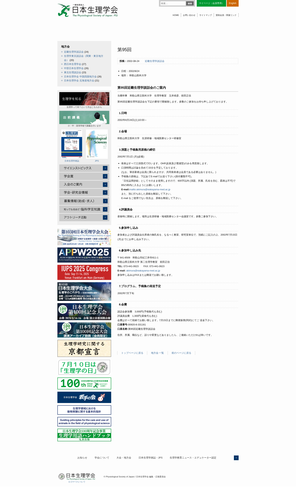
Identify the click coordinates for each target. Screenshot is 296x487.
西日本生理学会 (72, 64)
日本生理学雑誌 (71, 145)
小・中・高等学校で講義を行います (84, 119)
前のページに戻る (181, 352)
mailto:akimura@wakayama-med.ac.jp (149, 189)
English (232, 3)
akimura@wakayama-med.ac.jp (143, 270)
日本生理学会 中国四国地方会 (80, 76)
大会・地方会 (123, 457)
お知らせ (82, 457)
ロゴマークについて (76, 482)
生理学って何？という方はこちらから (84, 100)
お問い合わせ (189, 15)
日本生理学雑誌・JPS (151, 457)
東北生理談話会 (72, 72)
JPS (97, 145)
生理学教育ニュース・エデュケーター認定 (193, 457)
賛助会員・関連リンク (226, 15)
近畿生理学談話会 (154, 61)
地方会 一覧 (157, 352)
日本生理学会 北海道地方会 (79, 80)
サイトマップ (205, 15)
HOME (176, 15)
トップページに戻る (132, 352)
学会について (102, 457)
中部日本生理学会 (74, 68)
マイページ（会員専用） (211, 3)
